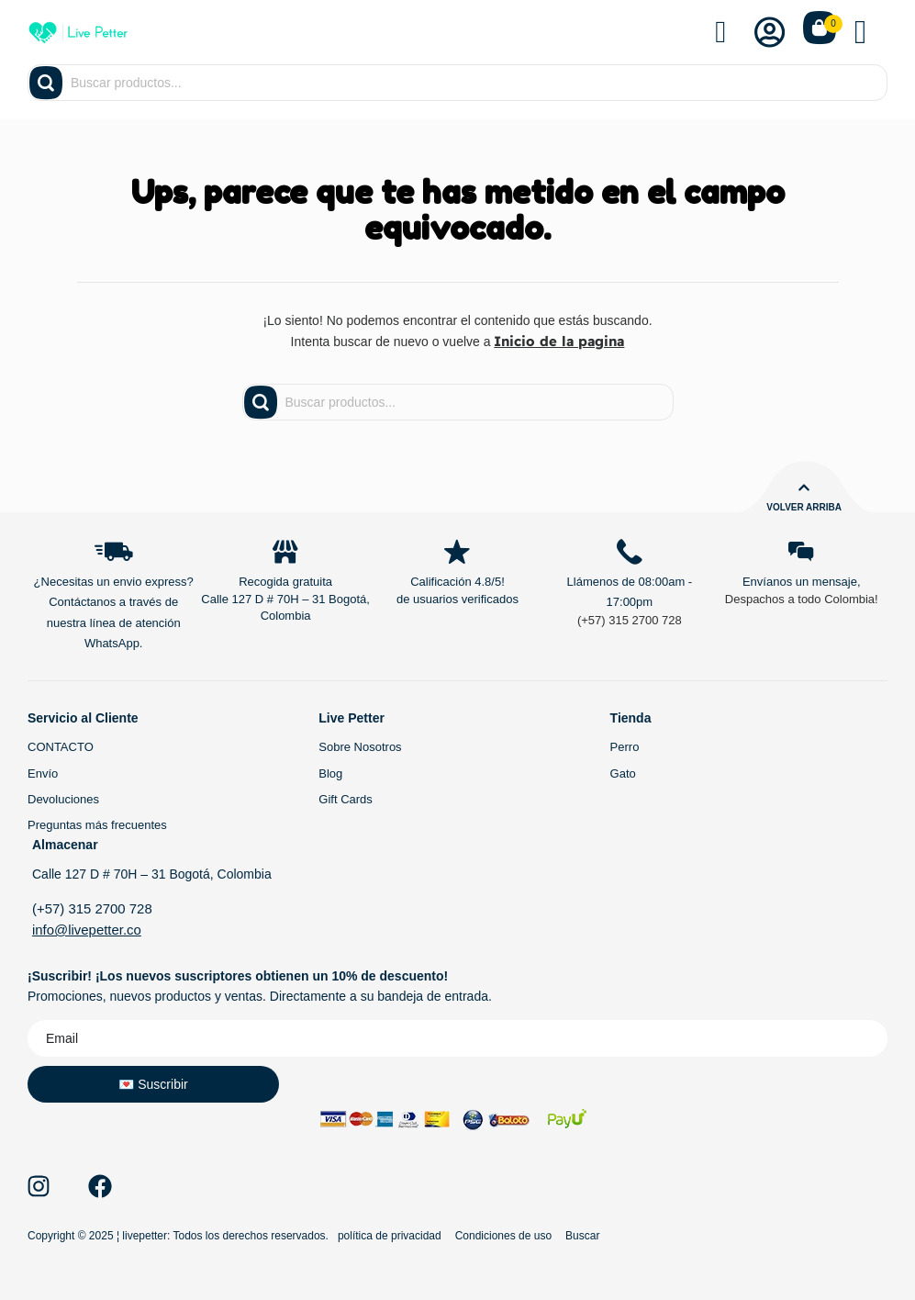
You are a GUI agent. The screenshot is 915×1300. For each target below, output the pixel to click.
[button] (870, 32)
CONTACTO (61, 749)
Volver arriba (804, 506)
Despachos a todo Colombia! (801, 601)
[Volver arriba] (804, 486)
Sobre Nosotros (359, 749)
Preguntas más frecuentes (97, 826)
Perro (625, 749)
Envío (43, 774)
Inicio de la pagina (559, 340)
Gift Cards (345, 800)
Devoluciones (63, 800)
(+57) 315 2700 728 (629, 621)
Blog (330, 774)
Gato (623, 774)
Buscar (582, 1234)
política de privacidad (389, 1234)
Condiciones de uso (503, 1234)
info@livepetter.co (83, 929)
